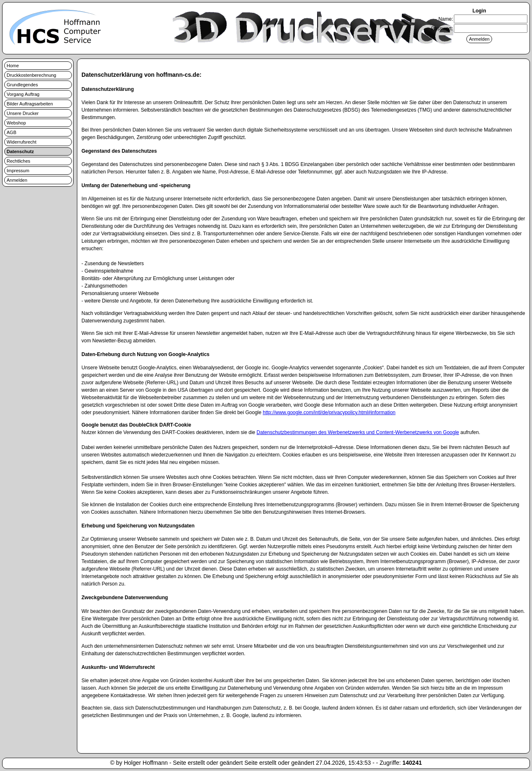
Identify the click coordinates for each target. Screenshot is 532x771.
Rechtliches (18, 161)
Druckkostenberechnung (31, 75)
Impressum (18, 170)
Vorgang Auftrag (23, 94)
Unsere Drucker (23, 113)
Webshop (16, 122)
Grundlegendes (22, 84)
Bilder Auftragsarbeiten (30, 103)
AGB (11, 132)
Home (13, 65)
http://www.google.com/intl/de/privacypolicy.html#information (329, 412)
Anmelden (17, 180)
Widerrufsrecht (22, 141)
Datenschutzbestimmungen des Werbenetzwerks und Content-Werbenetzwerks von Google (357, 432)
